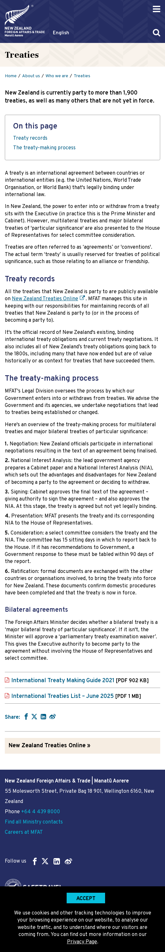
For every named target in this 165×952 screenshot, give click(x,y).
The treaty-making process (44, 148)
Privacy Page (82, 942)
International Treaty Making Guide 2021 (80, 680)
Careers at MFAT (24, 832)
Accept (85, 899)
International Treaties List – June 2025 (76, 696)
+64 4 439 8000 (40, 812)
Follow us (38, 861)
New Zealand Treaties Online (45, 299)
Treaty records (30, 138)
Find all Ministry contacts (34, 822)
